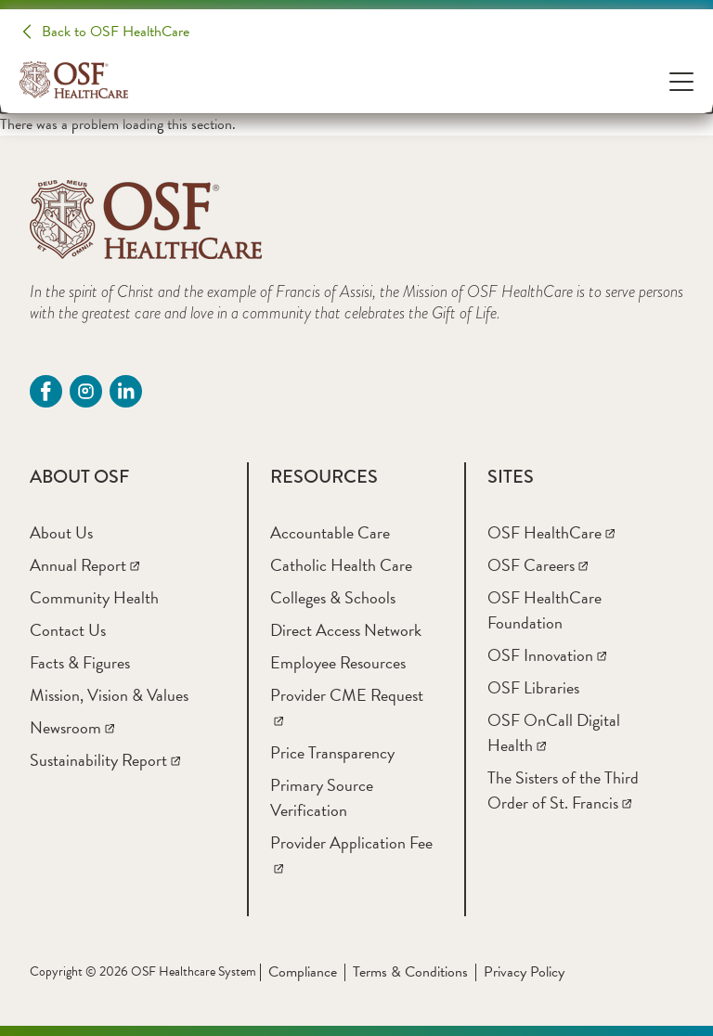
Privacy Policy (524, 972)
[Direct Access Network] (345, 629)
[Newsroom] (72, 727)
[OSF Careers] (537, 564)
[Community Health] (94, 597)
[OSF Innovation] (546, 654)
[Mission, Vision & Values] (109, 694)
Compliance (302, 972)
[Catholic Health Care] (341, 564)
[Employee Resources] (338, 662)
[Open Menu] (681, 80)
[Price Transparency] (332, 752)
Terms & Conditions (410, 972)
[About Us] (61, 532)
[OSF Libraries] (533, 687)
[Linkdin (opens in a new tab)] (126, 391)
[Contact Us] (68, 629)
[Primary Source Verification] (321, 797)
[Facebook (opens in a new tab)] (46, 391)
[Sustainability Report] (105, 759)
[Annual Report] (84, 564)
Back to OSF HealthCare (115, 31)
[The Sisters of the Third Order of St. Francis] (563, 790)
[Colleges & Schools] (332, 597)
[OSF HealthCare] (551, 532)
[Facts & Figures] (80, 662)
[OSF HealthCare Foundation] (544, 610)
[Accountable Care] (330, 532)
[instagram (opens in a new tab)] (86, 391)
